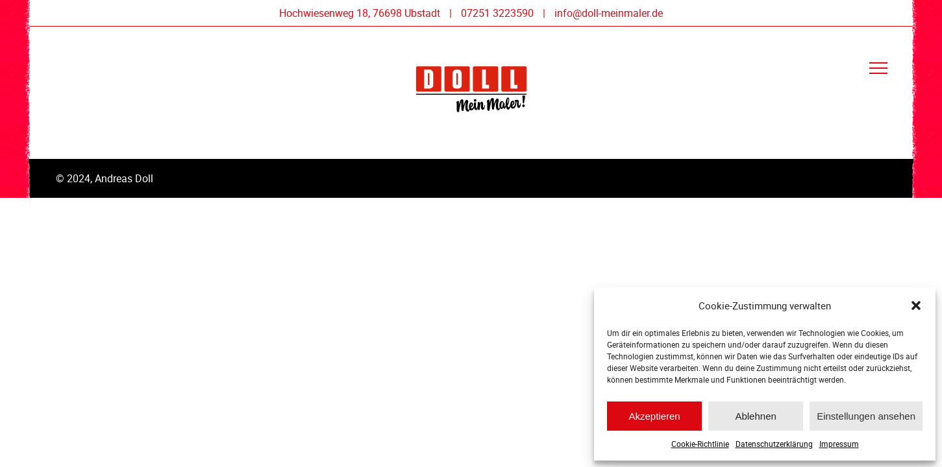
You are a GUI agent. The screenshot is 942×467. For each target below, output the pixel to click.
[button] (916, 305)
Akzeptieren (654, 416)
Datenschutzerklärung (774, 443)
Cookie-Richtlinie (700, 443)
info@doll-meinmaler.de (608, 13)
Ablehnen (755, 416)
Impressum (839, 443)
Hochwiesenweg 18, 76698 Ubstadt (359, 13)
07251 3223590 (497, 13)
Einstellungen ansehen (866, 416)
